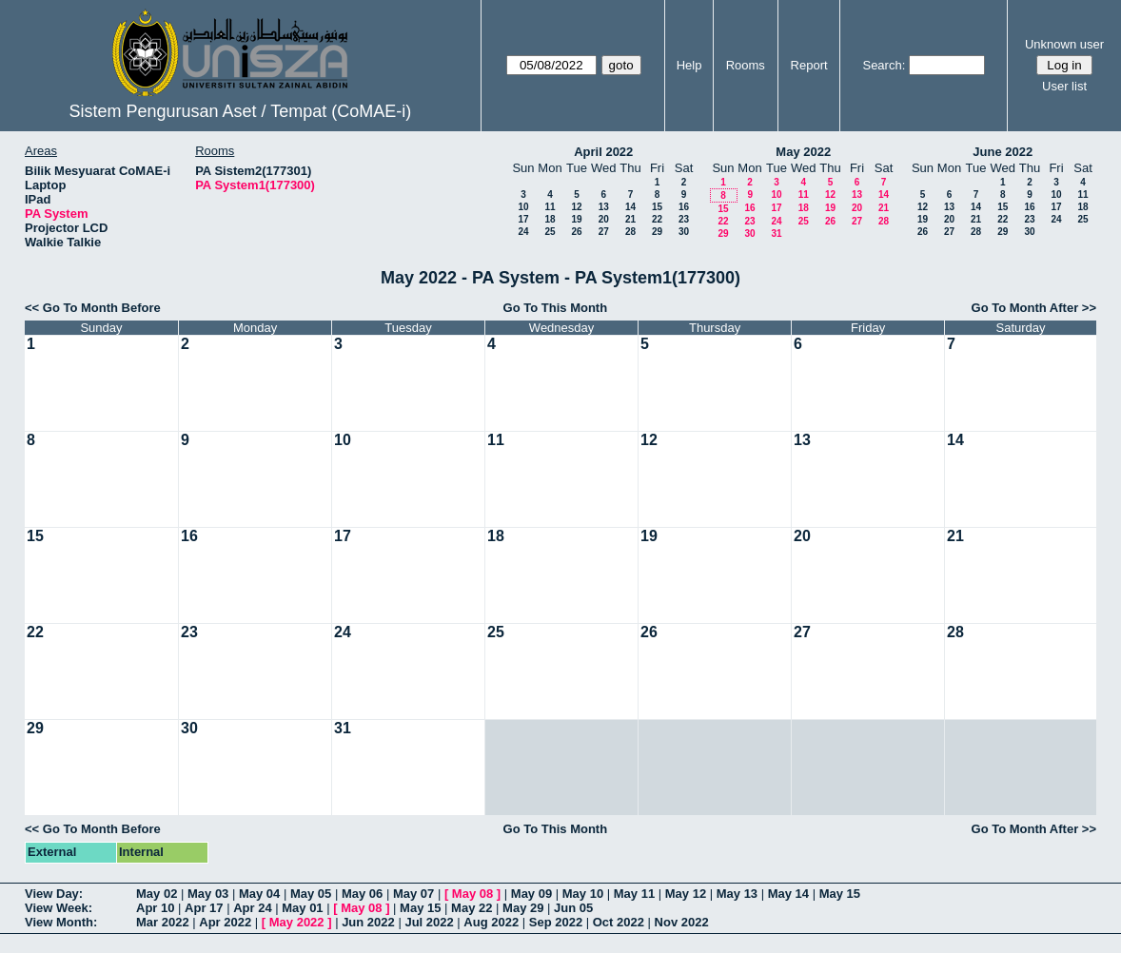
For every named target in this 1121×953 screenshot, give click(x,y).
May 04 (259, 893)
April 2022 (603, 152)
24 (523, 231)
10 (523, 207)
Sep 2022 (555, 922)
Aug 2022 (491, 922)
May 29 (522, 908)
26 (576, 231)
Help (689, 65)
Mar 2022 (162, 922)
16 (683, 207)
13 (604, 207)
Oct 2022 (618, 922)
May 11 (634, 893)
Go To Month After (1025, 308)
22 (657, 219)
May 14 (788, 893)
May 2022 (803, 152)
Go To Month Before (102, 308)
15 (657, 207)
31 (776, 233)
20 (604, 219)
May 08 (472, 893)
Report (809, 65)
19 (576, 219)
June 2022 (1002, 152)
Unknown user (1064, 44)
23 (683, 219)
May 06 (362, 893)
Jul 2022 (428, 922)
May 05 (310, 893)
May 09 (531, 893)
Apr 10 (155, 908)
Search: (883, 65)
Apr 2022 (225, 922)
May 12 (685, 893)
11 (549, 207)
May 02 (156, 893)
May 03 (207, 893)
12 (576, 207)
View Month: (61, 922)
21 (630, 219)
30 (683, 231)
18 (549, 219)
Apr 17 (204, 908)
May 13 (737, 893)
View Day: (54, 893)
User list (1064, 86)
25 (549, 231)
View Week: (58, 908)
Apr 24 (252, 908)
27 (604, 231)
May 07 (413, 893)
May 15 (839, 893)
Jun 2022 (368, 922)
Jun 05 (573, 908)
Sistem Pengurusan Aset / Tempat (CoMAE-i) (240, 111)
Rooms (745, 65)
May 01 (302, 908)
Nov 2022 (682, 922)
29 (657, 231)
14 (630, 207)
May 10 (582, 893)
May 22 (471, 908)
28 (630, 231)
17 (523, 219)
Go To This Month (555, 308)
